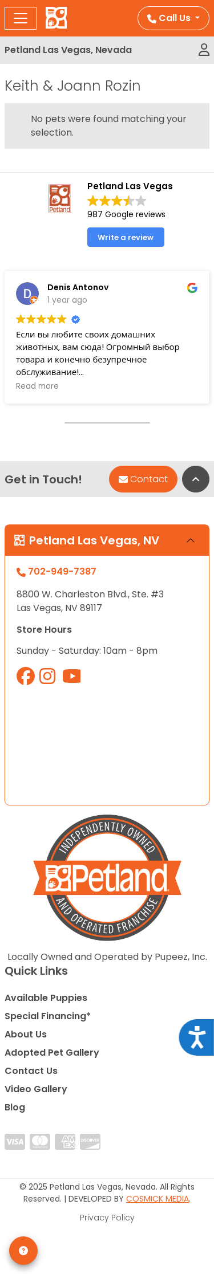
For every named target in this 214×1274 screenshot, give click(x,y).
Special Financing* (48, 1016)
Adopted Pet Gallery (52, 1052)
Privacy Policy (107, 1217)
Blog (15, 1107)
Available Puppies (46, 997)
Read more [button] (37, 386)
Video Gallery (36, 1089)
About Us (26, 1034)
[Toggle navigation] (21, 18)
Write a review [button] (126, 237)
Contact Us (31, 1070)
